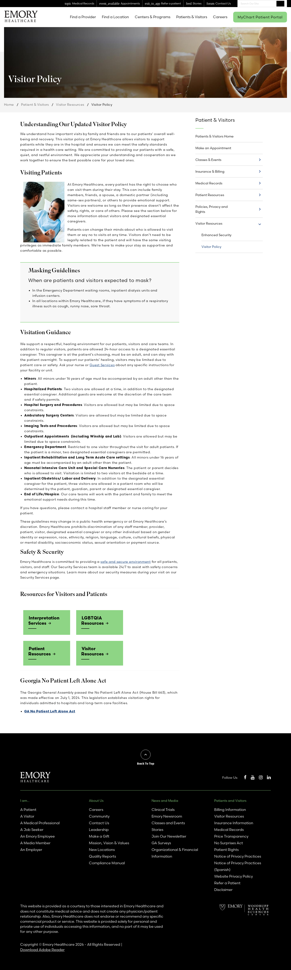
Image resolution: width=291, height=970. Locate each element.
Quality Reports (102, 856)
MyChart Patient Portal (260, 17)
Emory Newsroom (167, 816)
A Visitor (27, 816)
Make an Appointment (213, 148)
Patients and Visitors (230, 800)
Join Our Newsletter (169, 836)
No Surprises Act (228, 842)
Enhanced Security (216, 235)
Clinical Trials (163, 809)
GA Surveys (161, 842)
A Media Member (35, 842)
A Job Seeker (31, 829)
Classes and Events (168, 822)
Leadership (99, 829)
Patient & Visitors (35, 104)
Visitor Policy (211, 247)
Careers (220, 17)
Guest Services (102, 365)
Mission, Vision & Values (109, 842)
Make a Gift (99, 836)
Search (280, 3)
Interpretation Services (43, 620)
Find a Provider (83, 17)
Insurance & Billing (209, 171)
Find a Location (115, 17)
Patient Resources (39, 651)
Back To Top (145, 763)
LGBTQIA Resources (92, 620)
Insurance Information (233, 822)
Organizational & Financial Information (175, 852)
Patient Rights (226, 849)
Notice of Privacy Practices (237, 856)
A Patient (28, 809)
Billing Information (230, 809)
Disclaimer (223, 889)
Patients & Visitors (191, 17)
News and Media (165, 800)
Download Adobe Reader (42, 949)
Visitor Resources (70, 104)
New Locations (102, 849)
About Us (96, 800)
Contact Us (99, 822)
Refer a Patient (227, 882)
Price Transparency (231, 836)
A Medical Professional (40, 822)
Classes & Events (208, 160)
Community (99, 816)
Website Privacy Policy (233, 876)
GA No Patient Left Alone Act (49, 711)
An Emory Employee (37, 836)
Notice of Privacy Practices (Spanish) (237, 866)
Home (9, 104)
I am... (25, 800)
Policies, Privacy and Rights (211, 209)
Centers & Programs (152, 17)
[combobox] (262, 3)
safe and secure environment (125, 562)
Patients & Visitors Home (214, 136)
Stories (157, 829)
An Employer (31, 849)
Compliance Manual (107, 862)
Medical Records (208, 183)
